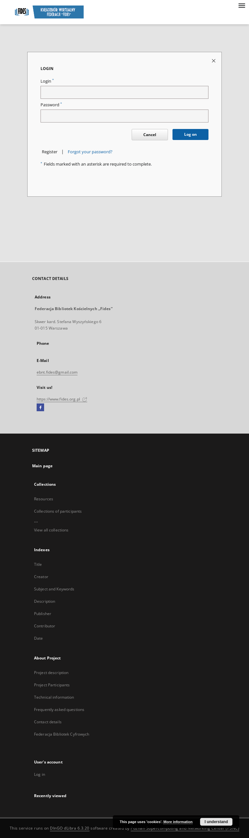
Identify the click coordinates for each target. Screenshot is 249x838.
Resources (43, 499)
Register (49, 152)
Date (38, 638)
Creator (41, 576)
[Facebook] (40, 408)
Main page (42, 466)
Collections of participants (58, 511)
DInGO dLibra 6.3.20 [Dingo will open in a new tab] (69, 828)
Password (51, 105)
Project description (51, 672)
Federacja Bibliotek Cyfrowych (61, 734)
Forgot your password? (90, 152)
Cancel (149, 134)
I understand (216, 822)
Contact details (48, 722)
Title (38, 564)
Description (44, 601)
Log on (190, 134)
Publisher (42, 613)
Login (47, 81)
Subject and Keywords (54, 589)
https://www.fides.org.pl (62, 399)
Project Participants (52, 685)
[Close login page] (214, 60)
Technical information (54, 697)
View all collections (51, 530)
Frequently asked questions (59, 709)
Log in (39, 774)
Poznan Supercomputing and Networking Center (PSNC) (185, 828)
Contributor (44, 626)
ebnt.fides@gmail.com (57, 372)
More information (178, 822)
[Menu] (241, 5)
